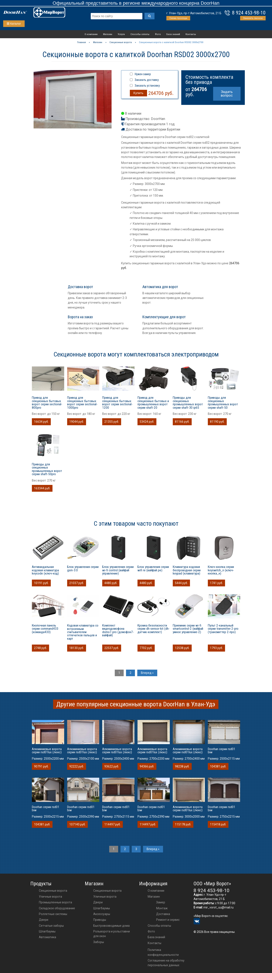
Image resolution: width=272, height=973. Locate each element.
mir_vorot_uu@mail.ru (218, 907)
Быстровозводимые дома (111, 925)
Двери (43, 919)
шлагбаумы (101, 908)
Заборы (98, 942)
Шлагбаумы (47, 931)
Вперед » (147, 672)
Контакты (191, 34)
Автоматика (47, 937)
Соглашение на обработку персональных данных (166, 963)
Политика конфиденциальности (163, 952)
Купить (138, 93)
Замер (160, 902)
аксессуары (101, 914)
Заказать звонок (253, 18)
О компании (91, 34)
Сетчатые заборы (51, 925)
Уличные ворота (50, 896)
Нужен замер (143, 74)
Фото (158, 34)
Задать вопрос (227, 93)
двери (98, 902)
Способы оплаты (139, 34)
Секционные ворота (53, 890)
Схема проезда (178, 18)
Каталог (14, 23)
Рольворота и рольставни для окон (111, 934)
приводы (99, 919)
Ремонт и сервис (168, 919)
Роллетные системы (53, 914)
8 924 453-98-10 (249, 13)
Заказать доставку (147, 79)
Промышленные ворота (55, 902)
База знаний (173, 34)
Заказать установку (147, 85)
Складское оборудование (57, 908)
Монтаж (162, 908)
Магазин (107, 34)
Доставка (163, 914)
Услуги (121, 34)
